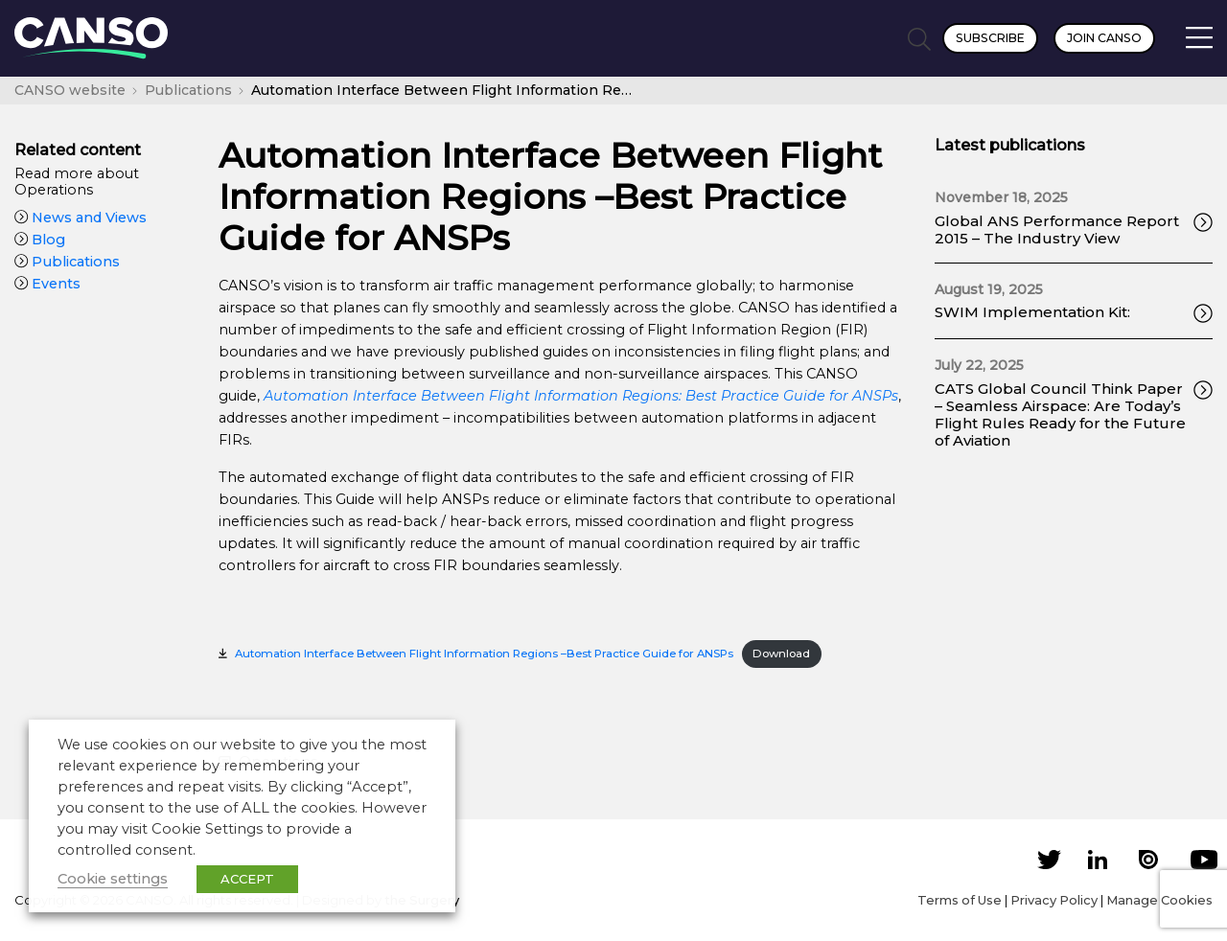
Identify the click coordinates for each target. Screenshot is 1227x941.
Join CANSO (1104, 38)
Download (781, 653)
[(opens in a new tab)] (581, 395)
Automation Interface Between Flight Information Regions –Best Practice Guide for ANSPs (484, 653)
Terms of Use (959, 899)
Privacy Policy (1054, 899)
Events (47, 283)
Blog (39, 239)
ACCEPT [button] (247, 878)
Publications (67, 261)
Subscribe (990, 38)
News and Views (80, 217)
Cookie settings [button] (113, 878)
